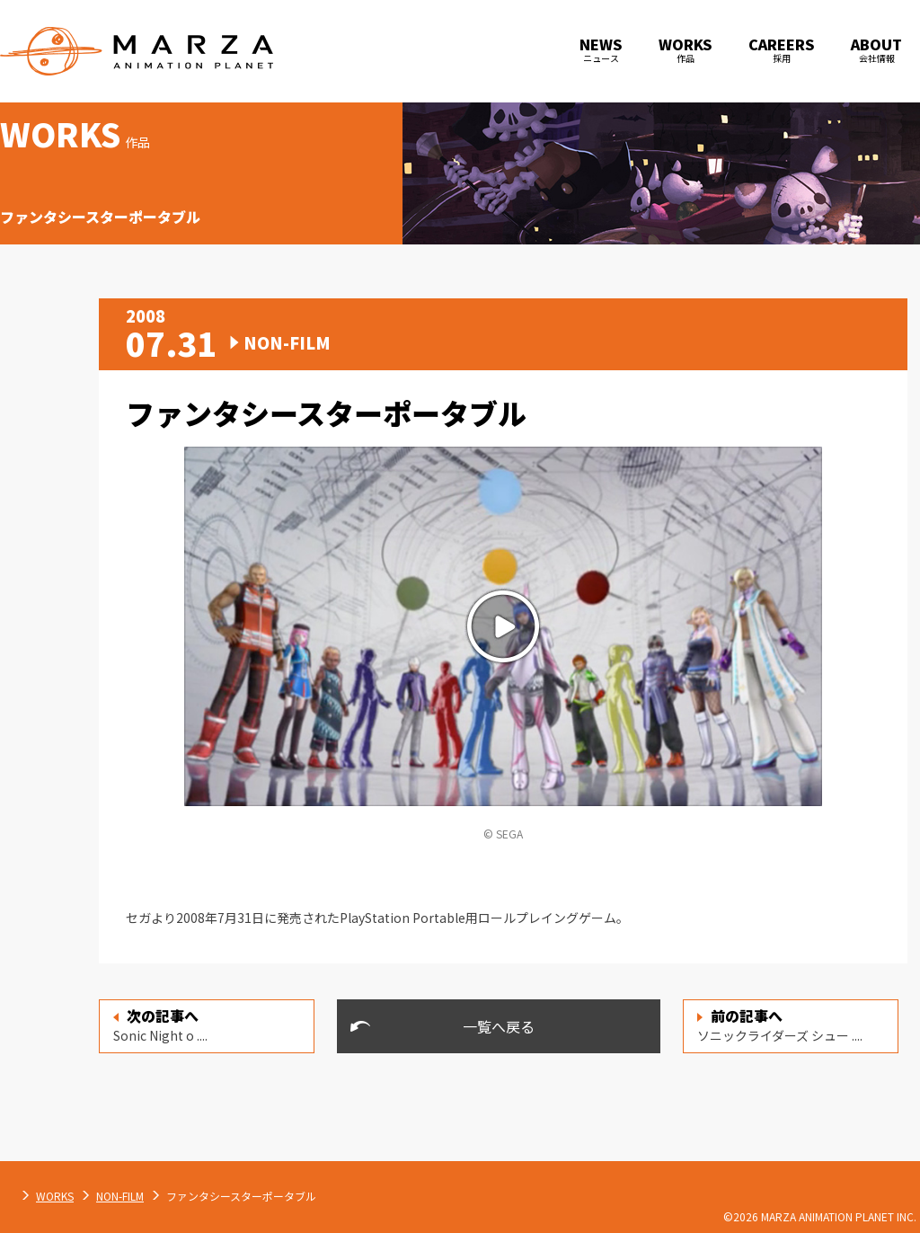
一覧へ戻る (499, 1026)
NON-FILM (308, 1195)
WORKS (243, 1195)
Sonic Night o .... (160, 1024)
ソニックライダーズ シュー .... (779, 1024)
